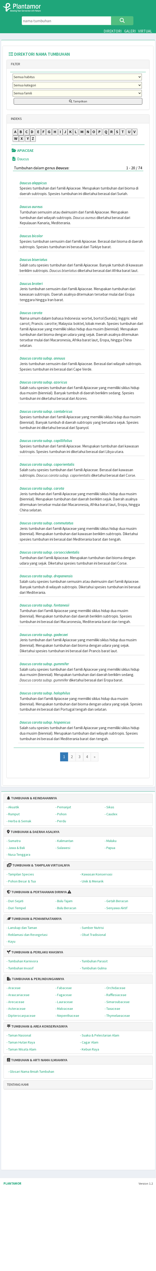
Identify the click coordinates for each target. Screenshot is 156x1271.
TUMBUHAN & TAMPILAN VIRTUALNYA (38, 865)
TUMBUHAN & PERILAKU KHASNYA (35, 952)
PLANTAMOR (12, 1183)
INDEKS (16, 118)
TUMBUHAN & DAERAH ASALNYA (33, 832)
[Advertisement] (67, 1131)
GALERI (130, 31)
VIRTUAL (145, 31)
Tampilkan (78, 101)
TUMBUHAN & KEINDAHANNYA (32, 798)
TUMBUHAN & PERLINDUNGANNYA (35, 979)
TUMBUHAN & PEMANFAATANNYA (34, 918)
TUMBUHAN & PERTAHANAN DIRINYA (37, 892)
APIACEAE (22, 150)
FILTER (15, 64)
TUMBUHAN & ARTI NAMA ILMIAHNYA (37, 1060)
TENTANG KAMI (18, 1084)
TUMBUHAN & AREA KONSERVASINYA (37, 1026)
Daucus (20, 158)
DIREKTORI (112, 31)
